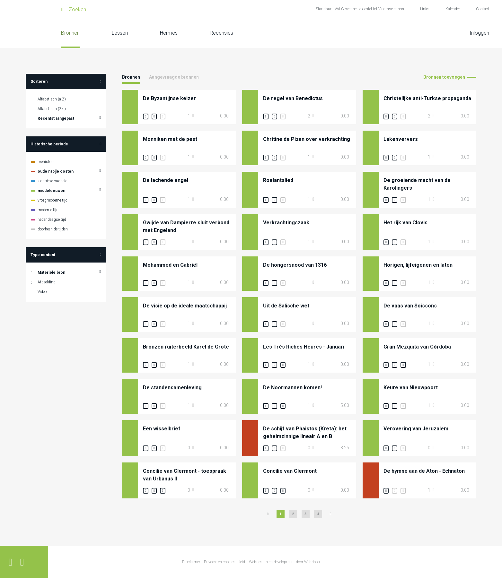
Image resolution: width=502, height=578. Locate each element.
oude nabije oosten (56, 171)
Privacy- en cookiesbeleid (224, 562)
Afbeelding (47, 282)
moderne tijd (48, 210)
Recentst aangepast (56, 118)
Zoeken (77, 9)
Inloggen (479, 33)
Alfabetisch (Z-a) (52, 109)
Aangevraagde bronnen (174, 77)
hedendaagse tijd (52, 219)
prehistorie (46, 162)
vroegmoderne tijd (52, 200)
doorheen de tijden (53, 229)
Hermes (169, 33)
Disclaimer (191, 562)
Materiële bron (51, 272)
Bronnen (70, 33)
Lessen (120, 33)
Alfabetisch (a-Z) (52, 99)
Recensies (221, 33)
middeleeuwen (51, 190)
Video (42, 291)
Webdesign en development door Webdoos (284, 562)
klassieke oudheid (52, 181)
